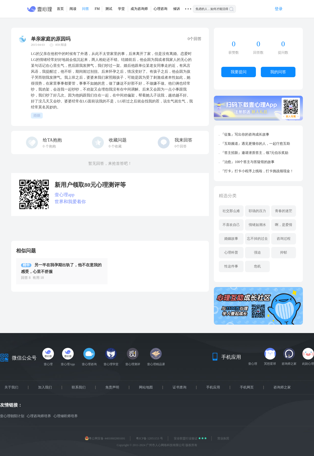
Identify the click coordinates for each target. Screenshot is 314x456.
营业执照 (223, 438)
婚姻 (36, 115)
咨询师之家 (282, 387)
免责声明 (112, 387)
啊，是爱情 (283, 225)
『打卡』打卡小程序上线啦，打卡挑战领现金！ (257, 171)
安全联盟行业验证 (186, 438)
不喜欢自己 (231, 225)
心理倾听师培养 (65, 416)
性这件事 (231, 266)
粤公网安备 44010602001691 (105, 438)
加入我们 (45, 387)
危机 (257, 266)
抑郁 (283, 252)
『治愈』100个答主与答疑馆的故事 (247, 162)
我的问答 (278, 72)
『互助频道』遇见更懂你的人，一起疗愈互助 (255, 143)
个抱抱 (49, 146)
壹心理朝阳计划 (12, 416)
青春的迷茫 (283, 211)
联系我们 (79, 387)
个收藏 (115, 146)
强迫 (257, 252)
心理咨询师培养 (39, 416)
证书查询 (179, 387)
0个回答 (181, 146)
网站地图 (146, 387)
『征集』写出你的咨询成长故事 (245, 134)
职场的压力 (257, 211)
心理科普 (231, 252)
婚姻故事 (231, 238)
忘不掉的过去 (257, 238)
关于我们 (11, 387)
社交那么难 (231, 211)
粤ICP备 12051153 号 (149, 438)
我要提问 (239, 72)
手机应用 (213, 387)
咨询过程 (284, 238)
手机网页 (247, 387)
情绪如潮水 (257, 225)
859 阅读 (61, 45)
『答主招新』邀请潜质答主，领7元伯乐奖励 (254, 153)
